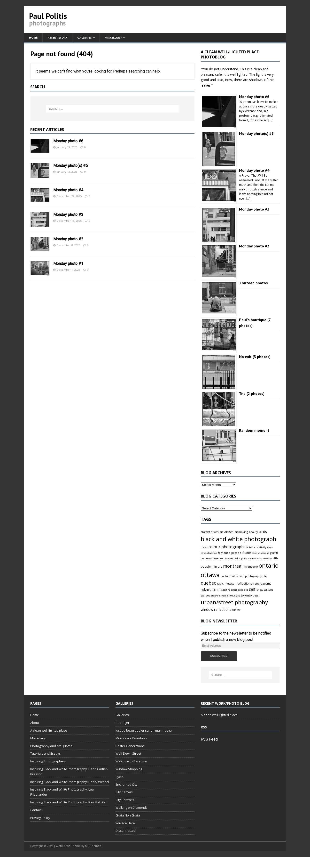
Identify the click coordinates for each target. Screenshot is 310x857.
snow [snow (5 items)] (259, 589)
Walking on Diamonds (131, 807)
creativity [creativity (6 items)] (260, 547)
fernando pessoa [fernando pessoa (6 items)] (229, 553)
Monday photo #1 (68, 263)
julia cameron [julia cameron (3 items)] (248, 558)
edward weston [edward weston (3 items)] (209, 553)
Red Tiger (122, 722)
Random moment (254, 430)
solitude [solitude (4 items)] (268, 589)
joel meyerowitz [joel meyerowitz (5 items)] (229, 558)
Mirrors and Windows (131, 738)
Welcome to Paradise (131, 761)
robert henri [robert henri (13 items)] (210, 589)
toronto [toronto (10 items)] (246, 595)
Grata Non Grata (128, 815)
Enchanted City (126, 784)
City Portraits (125, 800)
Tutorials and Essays (45, 753)
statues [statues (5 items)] (205, 595)
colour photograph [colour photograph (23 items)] (226, 546)
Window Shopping (129, 769)
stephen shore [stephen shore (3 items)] (218, 595)
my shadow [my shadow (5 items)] (250, 566)
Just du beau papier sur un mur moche (144, 730)
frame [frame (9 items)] (246, 552)
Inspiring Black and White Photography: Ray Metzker (68, 802)
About (34, 722)
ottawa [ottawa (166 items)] (210, 575)
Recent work (57, 37)
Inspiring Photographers (48, 761)
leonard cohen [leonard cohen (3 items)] (264, 558)
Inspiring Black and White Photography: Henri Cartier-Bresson (69, 771)
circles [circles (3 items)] (204, 547)
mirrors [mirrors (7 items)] (217, 566)
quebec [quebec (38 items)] (208, 583)
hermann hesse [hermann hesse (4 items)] (209, 558)
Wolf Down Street (128, 753)
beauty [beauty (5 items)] (253, 532)
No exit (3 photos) (255, 356)
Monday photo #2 (68, 239)
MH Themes (93, 846)
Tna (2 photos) (251, 393)
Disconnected (126, 830)
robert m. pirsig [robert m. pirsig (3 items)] (228, 589)
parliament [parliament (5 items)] (228, 576)
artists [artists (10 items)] (228, 532)
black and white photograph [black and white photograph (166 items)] (238, 539)
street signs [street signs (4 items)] (233, 595)
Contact (35, 810)
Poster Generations (130, 746)
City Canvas (124, 792)
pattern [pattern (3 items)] (240, 576)
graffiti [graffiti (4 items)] (274, 553)
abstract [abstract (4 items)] (205, 532)
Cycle (119, 777)
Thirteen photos (253, 282)
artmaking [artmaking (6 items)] (241, 532)
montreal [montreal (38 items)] (232, 566)
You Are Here (125, 823)
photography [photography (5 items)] (253, 576)
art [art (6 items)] (221, 532)
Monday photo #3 (68, 214)
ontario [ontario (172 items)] (269, 565)
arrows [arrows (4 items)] (214, 532)
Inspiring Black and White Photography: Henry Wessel (69, 782)
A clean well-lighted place (48, 730)
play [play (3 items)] (265, 576)
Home (33, 37)
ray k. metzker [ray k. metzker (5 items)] (226, 583)
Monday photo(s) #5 (70, 165)
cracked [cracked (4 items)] (249, 547)
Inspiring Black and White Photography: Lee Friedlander (62, 792)
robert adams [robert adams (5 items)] (262, 583)
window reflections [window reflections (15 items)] (216, 609)
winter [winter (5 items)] (236, 610)
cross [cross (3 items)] (270, 547)
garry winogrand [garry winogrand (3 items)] (260, 553)
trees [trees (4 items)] (255, 595)
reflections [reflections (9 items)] (244, 583)
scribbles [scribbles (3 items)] (243, 589)
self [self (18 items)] (252, 589)
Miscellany (113, 37)
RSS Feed (209, 739)
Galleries (84, 37)
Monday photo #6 (68, 141)
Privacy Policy (40, 818)
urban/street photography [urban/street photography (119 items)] (234, 602)
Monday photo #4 (68, 190)
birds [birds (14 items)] (263, 531)
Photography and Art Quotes (51, 746)
